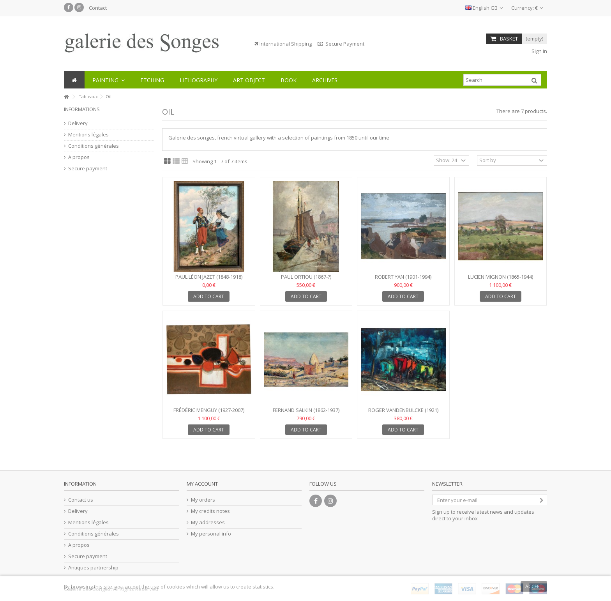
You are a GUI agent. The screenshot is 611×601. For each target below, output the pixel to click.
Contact (98, 7)
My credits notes (210, 511)
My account (202, 483)
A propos (79, 157)
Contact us (80, 500)
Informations (82, 109)
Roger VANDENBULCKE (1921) (403, 410)
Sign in (538, 51)
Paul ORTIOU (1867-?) (306, 276)
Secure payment (87, 168)
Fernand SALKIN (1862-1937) (306, 410)
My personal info (211, 533)
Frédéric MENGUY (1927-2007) (208, 410)
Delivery (78, 123)
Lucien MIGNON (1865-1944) (500, 276)
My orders (203, 500)
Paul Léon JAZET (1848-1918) (208, 276)
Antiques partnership (93, 567)
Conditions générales (93, 146)
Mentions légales (88, 134)
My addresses (208, 522)
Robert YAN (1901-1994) (403, 276)
